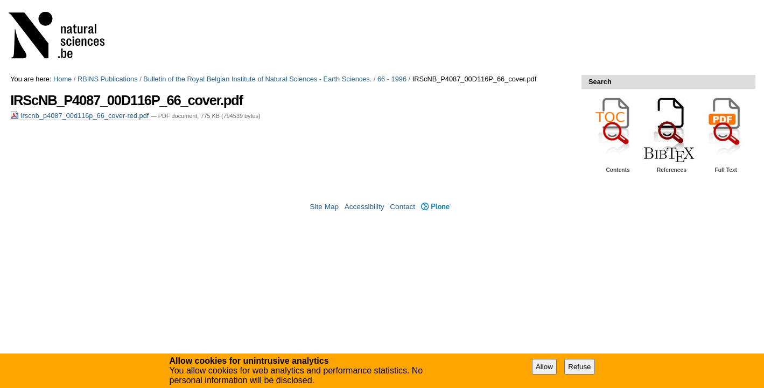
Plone (435, 207)
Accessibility (364, 207)
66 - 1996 (391, 79)
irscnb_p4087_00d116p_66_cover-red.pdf (80, 116)
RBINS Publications (108, 79)
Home (62, 79)
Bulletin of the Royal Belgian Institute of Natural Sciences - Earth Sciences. (257, 79)
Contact (402, 207)
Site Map (324, 207)
